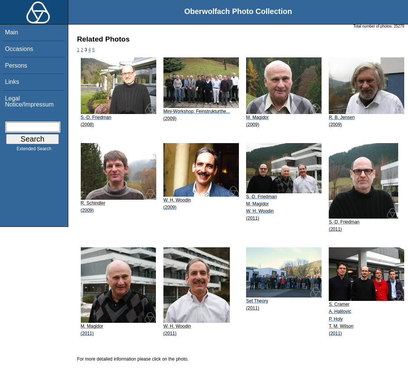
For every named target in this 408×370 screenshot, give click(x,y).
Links (12, 82)
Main (11, 32)
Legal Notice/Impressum (29, 101)
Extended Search (34, 150)
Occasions (19, 49)
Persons (16, 65)
